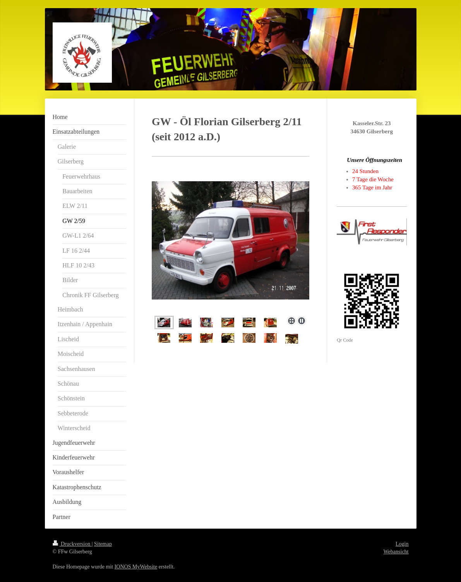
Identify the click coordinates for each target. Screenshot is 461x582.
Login (402, 544)
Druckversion (72, 544)
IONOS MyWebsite (136, 567)
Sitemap (103, 544)
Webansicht (396, 552)
